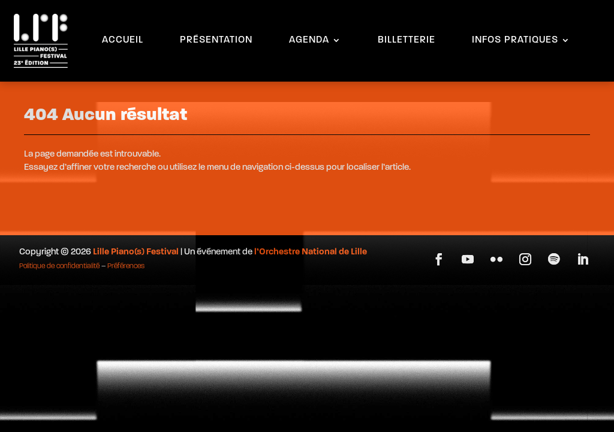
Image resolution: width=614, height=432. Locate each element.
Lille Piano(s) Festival (136, 252)
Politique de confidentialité (59, 266)
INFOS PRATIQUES (515, 40)
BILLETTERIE (406, 40)
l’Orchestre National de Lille (310, 252)
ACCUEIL (122, 40)
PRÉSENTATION (216, 40)
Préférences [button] (126, 266)
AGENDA (309, 40)
